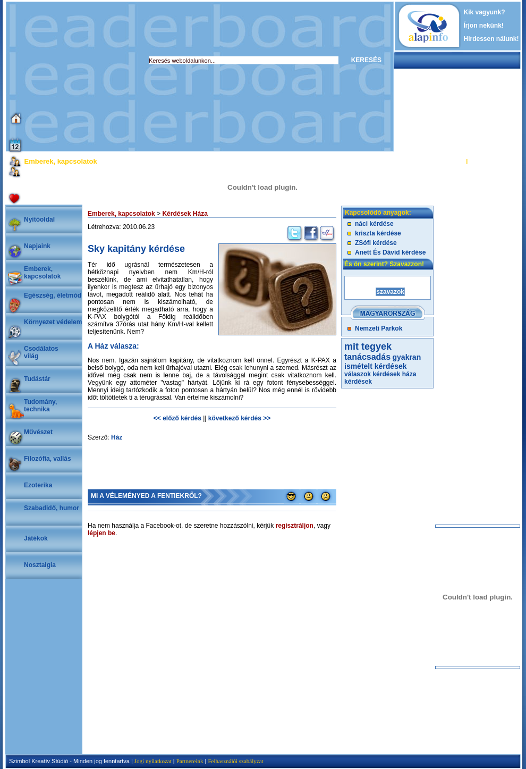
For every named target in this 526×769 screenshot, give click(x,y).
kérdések (358, 381)
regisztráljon (294, 525)
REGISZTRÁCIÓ (491, 161)
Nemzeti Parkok (378, 328)
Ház (116, 437)
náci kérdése (374, 223)
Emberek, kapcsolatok (42, 272)
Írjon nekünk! (484, 25)
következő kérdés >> (239, 418)
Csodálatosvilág (41, 352)
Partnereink (189, 761)
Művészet (38, 432)
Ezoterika (38, 485)
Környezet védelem (53, 322)
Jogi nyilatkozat (153, 761)
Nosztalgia (40, 565)
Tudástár (37, 379)
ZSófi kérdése (376, 243)
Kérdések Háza (184, 213)
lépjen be (101, 533)
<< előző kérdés (177, 418)
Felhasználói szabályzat (235, 761)
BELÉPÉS (450, 161)
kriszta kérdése (378, 233)
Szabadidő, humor (51, 508)
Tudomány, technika (40, 405)
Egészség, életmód (52, 295)
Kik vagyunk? (484, 12)
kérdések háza (394, 374)
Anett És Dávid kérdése (390, 252)
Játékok (36, 538)
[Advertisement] (186, 76)
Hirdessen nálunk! (491, 39)
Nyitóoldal (39, 219)
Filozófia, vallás (47, 458)
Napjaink (37, 246)
